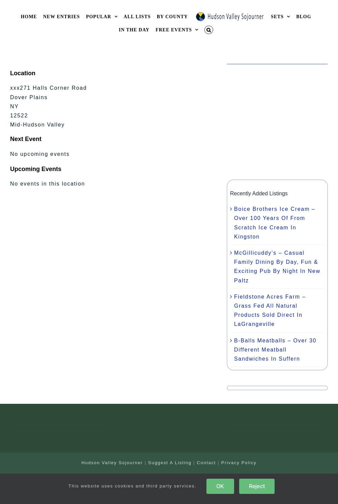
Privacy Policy (239, 462)
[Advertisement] (277, 122)
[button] (208, 29)
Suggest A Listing (170, 462)
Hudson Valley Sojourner (112, 462)
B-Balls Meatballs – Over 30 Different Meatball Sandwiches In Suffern (275, 350)
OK (220, 486)
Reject (257, 486)
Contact (206, 462)
